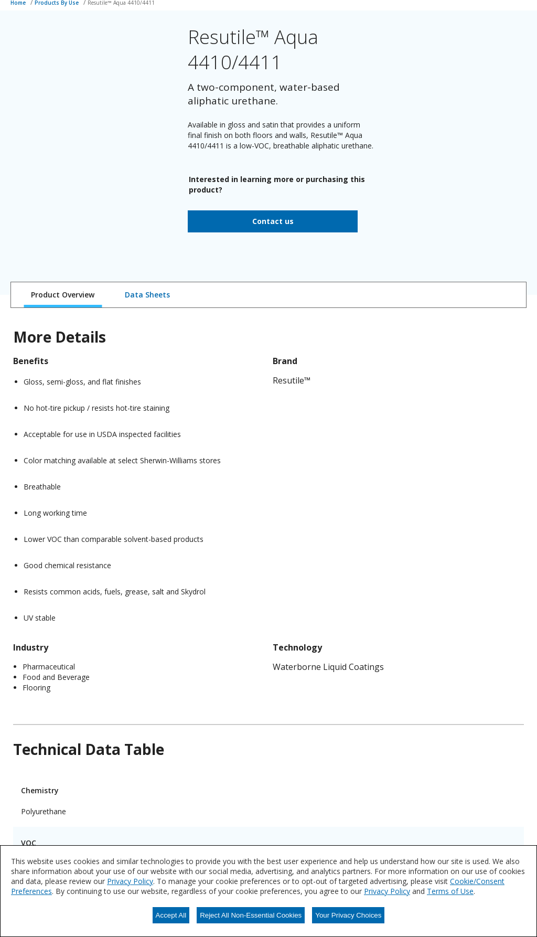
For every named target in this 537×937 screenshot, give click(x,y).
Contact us (273, 221)
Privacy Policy (130, 881)
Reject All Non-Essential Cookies (251, 915)
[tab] (63, 294)
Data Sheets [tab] (147, 295)
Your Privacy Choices (348, 915)
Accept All (171, 915)
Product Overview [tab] (62, 295)
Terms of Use (450, 891)
